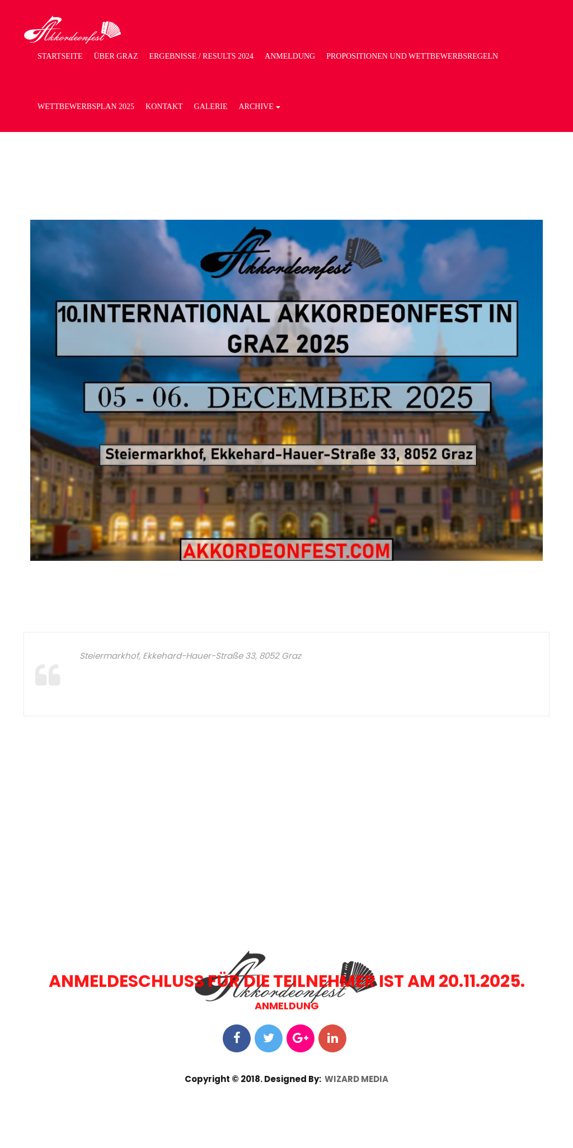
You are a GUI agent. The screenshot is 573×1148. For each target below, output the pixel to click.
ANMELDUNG (290, 56)
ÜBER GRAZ (115, 56)
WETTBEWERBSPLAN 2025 (85, 106)
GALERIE (211, 106)
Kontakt (164, 106)
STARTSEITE (59, 56)
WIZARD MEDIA (356, 1079)
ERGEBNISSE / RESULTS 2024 (201, 56)
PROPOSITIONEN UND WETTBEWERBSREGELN (412, 56)
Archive (259, 106)
